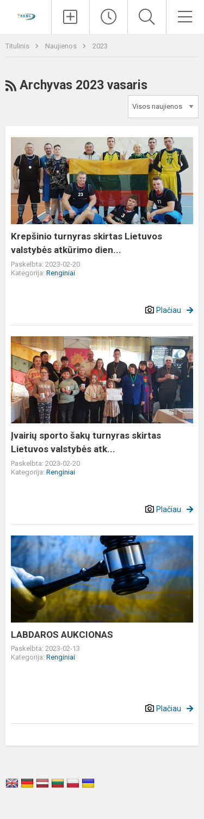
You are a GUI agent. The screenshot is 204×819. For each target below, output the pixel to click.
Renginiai (60, 273)
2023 (100, 46)
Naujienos (61, 46)
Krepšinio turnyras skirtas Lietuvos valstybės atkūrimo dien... (86, 243)
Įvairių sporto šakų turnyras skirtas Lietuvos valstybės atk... (86, 442)
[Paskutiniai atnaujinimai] (108, 17)
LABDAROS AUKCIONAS (62, 634)
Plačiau (168, 310)
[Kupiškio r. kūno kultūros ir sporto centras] (25, 15)
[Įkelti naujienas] (70, 17)
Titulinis (18, 46)
